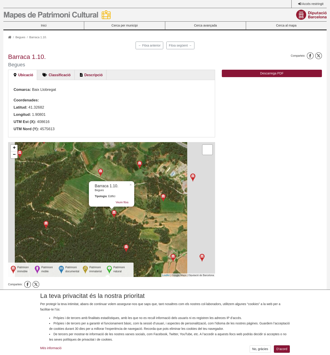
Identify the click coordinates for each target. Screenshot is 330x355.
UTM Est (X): (24, 122)
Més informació (51, 348)
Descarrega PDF (272, 73)
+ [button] (14, 148)
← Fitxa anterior (149, 45)
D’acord (281, 349)
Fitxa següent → (180, 45)
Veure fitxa (122, 202)
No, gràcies (260, 349)
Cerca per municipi (125, 25)
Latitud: (20, 107)
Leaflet (166, 275)
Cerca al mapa (286, 25)
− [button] (14, 155)
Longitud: (22, 114)
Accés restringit (312, 4)
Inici (43, 25)
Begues (20, 37)
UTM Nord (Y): (26, 129)
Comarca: (22, 89)
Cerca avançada (205, 25)
